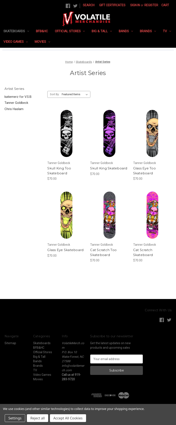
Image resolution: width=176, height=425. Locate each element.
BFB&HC (42, 31)
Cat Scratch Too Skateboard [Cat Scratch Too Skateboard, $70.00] (103, 252)
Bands (126, 31)
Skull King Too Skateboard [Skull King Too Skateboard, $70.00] (59, 170)
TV (167, 31)
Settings (15, 418)
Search (88, 5)
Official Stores (70, 31)
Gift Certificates (112, 5)
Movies (42, 42)
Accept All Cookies (68, 418)
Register (151, 5)
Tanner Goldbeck (16, 103)
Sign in (135, 5)
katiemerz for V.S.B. (18, 97)
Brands (148, 31)
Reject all (37, 418)
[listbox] (75, 94)
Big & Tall (102, 31)
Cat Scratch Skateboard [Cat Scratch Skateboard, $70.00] (143, 252)
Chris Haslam (14, 109)
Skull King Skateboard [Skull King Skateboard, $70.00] (108, 168)
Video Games (15, 42)
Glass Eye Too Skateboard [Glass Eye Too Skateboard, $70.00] (144, 170)
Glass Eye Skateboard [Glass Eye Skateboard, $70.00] (65, 250)
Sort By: (54, 94)
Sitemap (10, 343)
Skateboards (16, 31)
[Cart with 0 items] (165, 5)
